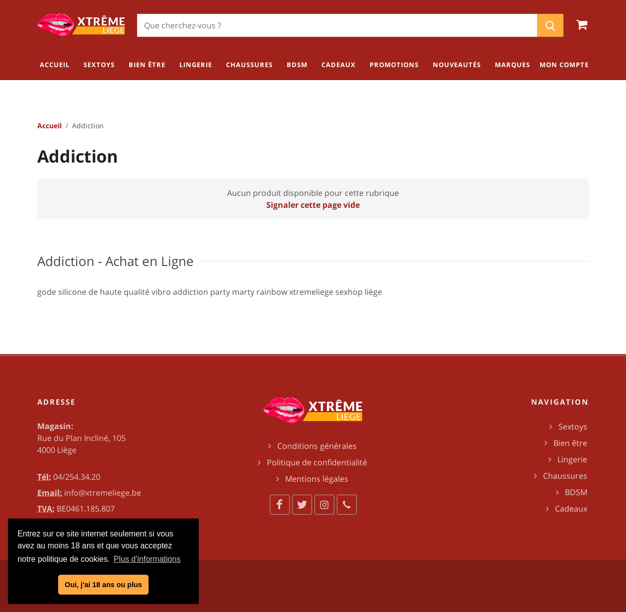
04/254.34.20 (76, 476)
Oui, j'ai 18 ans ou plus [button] (103, 585)
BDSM (576, 492)
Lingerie (572, 459)
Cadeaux (571, 508)
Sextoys (572, 426)
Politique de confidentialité (317, 462)
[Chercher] (337, 25)
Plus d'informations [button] (147, 559)
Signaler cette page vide (313, 204)
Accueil (49, 125)
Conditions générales (317, 445)
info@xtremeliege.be (102, 492)
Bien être (570, 442)
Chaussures (565, 475)
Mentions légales (316, 478)
